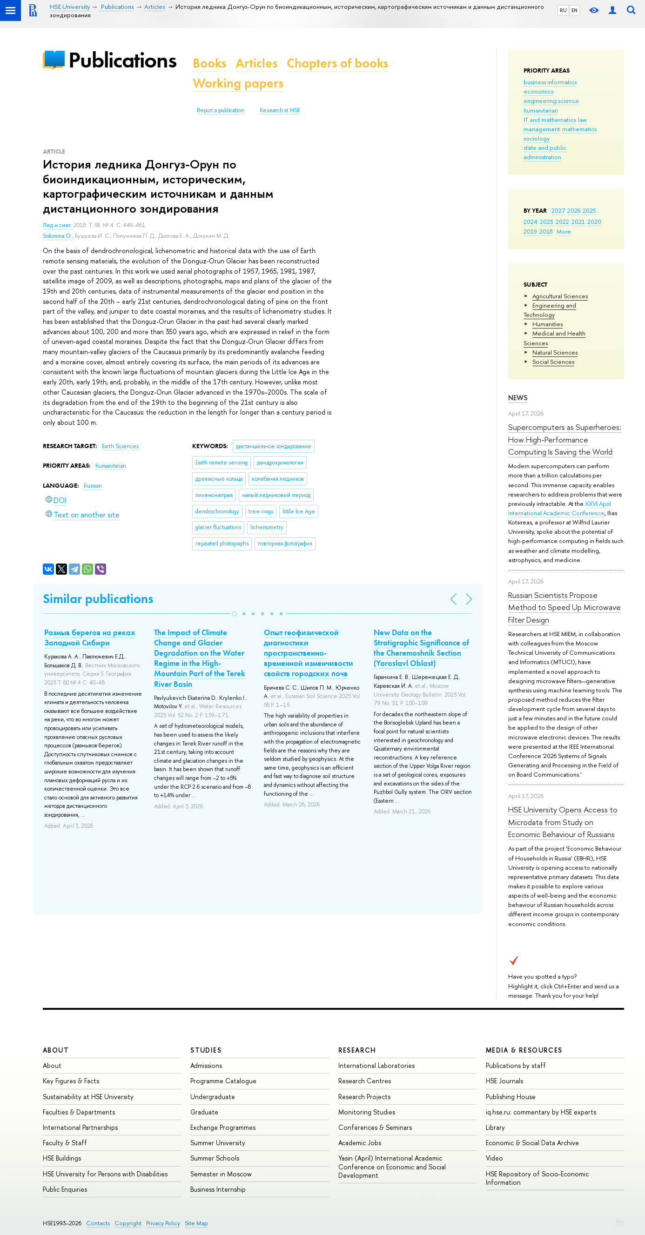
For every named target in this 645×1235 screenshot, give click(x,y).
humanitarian (541, 110)
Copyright (127, 1223)
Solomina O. (57, 236)
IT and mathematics (550, 119)
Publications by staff (516, 1065)
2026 (573, 210)
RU (563, 10)
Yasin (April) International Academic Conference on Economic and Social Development (392, 1166)
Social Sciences (553, 361)
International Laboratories (376, 1065)
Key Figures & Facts (71, 1080)
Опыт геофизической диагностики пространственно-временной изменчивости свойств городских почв (308, 652)
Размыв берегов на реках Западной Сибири (89, 637)
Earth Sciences (120, 446)
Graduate (204, 1111)
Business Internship (218, 1189)
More (564, 231)
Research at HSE (280, 110)
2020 (594, 221)
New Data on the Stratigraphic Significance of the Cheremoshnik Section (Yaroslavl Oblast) (421, 647)
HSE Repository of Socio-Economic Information (537, 1178)
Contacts (98, 1223)
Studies (206, 1050)
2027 (558, 210)
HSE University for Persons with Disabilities (105, 1173)
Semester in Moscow (221, 1173)
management (542, 129)
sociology (537, 138)
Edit (620, 1221)
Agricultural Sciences (560, 296)
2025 (589, 210)
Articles (256, 63)
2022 (562, 221)
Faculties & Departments (79, 1111)
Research (357, 1050)
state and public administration (545, 152)
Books (209, 63)
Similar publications (98, 599)
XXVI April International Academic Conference (559, 508)
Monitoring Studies (366, 1111)
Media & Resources (524, 1050)
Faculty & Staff (65, 1142)
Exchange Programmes (222, 1127)
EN (574, 10)
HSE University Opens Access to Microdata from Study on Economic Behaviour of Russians (563, 821)
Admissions (206, 1065)
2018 (546, 231)
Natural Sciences (555, 352)
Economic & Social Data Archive (532, 1142)
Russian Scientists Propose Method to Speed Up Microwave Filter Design (564, 607)
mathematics (579, 129)
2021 (578, 221)
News (518, 398)
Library (495, 1127)
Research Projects (364, 1096)
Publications (122, 60)
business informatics (550, 82)
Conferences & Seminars (375, 1127)
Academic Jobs (359, 1142)
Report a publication (220, 110)
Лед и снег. (58, 225)
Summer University (217, 1142)
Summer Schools (214, 1158)
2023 (546, 221)
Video (494, 1158)
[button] (234, 613)
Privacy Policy (163, 1223)
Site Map (196, 1223)
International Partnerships (80, 1127)
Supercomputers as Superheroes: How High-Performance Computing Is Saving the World (564, 439)
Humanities (547, 324)
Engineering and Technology (550, 310)
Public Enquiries (65, 1189)
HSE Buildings (62, 1158)
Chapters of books (337, 63)
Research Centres (364, 1080)
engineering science (551, 100)
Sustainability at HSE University (88, 1096)
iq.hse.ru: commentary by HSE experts (541, 1111)
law (582, 119)
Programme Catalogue (223, 1080)
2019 (530, 231)
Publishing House (511, 1096)
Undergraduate (212, 1096)
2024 (531, 221)
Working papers (238, 83)
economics (538, 91)
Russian (93, 486)
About (56, 1050)
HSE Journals (504, 1080)
